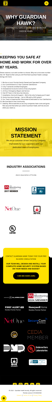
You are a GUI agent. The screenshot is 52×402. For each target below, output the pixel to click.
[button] (46, 3)
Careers (19, 395)
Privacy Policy (37, 395)
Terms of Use (27, 395)
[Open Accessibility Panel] (4, 398)
